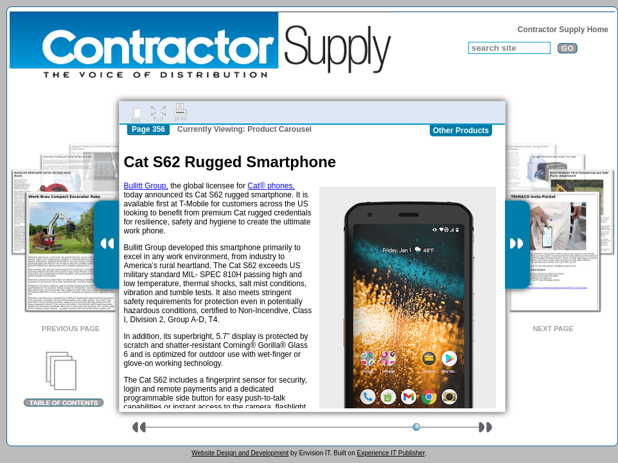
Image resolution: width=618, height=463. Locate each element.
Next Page (553, 328)
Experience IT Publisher (390, 453)
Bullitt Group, (146, 185)
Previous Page (71, 328)
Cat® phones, (271, 185)
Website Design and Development (239, 453)
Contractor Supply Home (563, 29)
